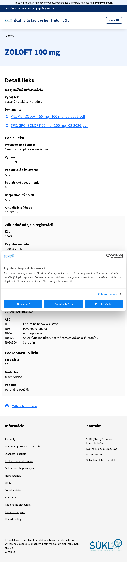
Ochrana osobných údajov (19, 468)
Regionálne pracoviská (18, 504)
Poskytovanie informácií (19, 461)
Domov (10, 35)
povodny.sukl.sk (103, 2)
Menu (114, 20)
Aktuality (10, 439)
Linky (8, 482)
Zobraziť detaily (107, 294)
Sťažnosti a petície (15, 453)
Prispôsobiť (64, 304)
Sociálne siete (13, 490)
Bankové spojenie (15, 512)
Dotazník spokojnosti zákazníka (23, 446)
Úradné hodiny (13, 519)
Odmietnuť (23, 304)
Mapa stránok (13, 475)
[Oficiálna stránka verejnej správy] (41, 8)
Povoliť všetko (103, 304)
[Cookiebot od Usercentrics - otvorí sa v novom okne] (108, 256)
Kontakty (10, 497)
